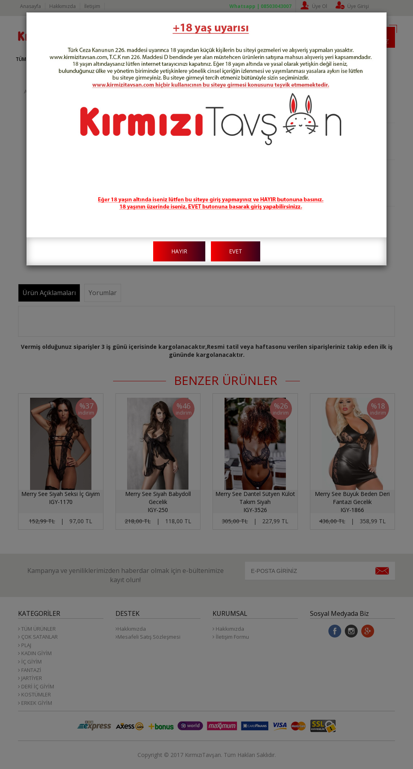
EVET (235, 251)
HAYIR (179, 251)
